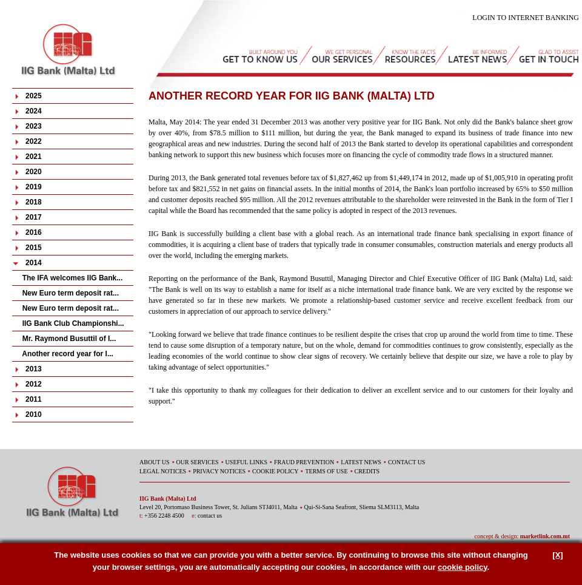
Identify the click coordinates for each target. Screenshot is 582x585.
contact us (210, 515)
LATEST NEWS (361, 462)
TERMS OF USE (326, 471)
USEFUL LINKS (246, 462)
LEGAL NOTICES (162, 471)
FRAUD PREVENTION (304, 462)
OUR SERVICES (197, 462)
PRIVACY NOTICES (219, 471)
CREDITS (367, 471)
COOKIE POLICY (275, 471)
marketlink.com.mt (545, 536)
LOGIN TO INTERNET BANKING (525, 17)
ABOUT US (154, 462)
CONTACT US (407, 462)
